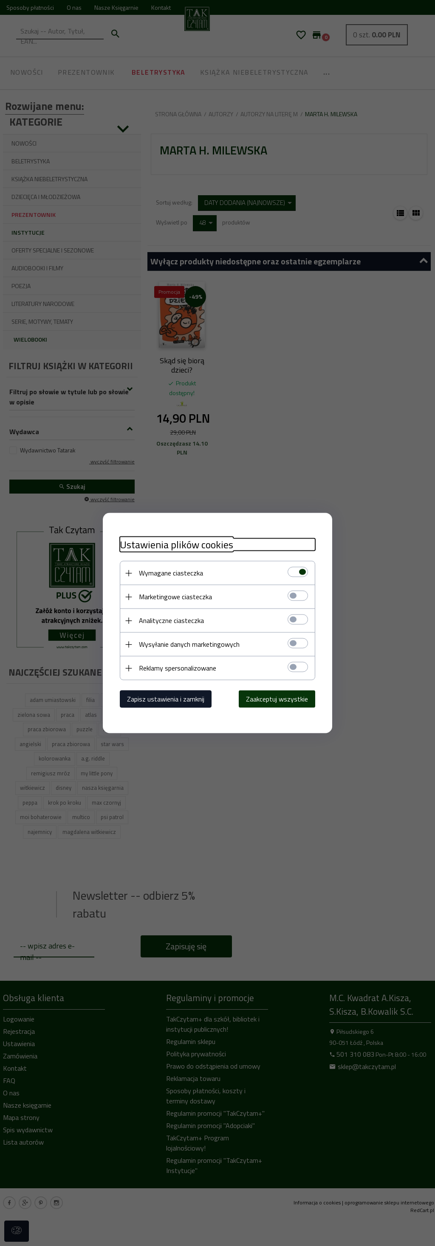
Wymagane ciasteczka (171, 573)
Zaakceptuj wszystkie (277, 699)
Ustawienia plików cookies (176, 545)
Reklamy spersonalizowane (177, 668)
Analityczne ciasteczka (171, 620)
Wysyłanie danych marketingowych (189, 644)
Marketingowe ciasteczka (175, 597)
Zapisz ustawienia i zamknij (165, 699)
